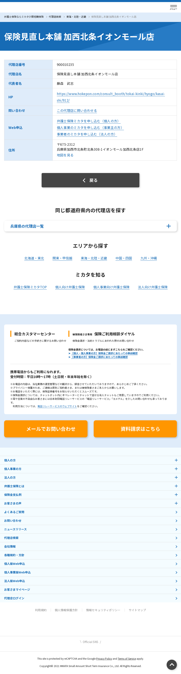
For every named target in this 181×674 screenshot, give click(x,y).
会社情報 (10, 546)
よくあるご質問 (14, 512)
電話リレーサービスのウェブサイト (57, 406)
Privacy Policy (104, 658)
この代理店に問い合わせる (77, 110)
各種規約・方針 (14, 555)
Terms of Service (127, 658)
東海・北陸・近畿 (76, 16)
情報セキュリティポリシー (103, 610)
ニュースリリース (15, 529)
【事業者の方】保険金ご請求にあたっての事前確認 (99, 357)
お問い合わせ (12, 520)
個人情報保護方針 (66, 610)
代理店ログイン (14, 598)
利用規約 (41, 610)
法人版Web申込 (14, 581)
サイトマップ (137, 610)
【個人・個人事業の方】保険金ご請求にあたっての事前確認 (104, 353)
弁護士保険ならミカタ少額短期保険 (24, 16)
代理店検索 (55, 16)
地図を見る (65, 154)
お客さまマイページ (17, 589)
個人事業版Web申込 (17, 572)
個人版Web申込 (14, 564)
